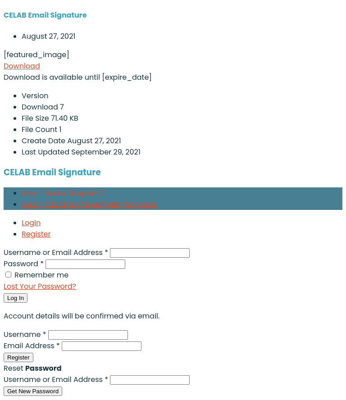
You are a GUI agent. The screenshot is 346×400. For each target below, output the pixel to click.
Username (26, 334)
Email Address (33, 346)
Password (25, 264)
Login (31, 223)
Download (22, 66)
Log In (15, 298)
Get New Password (33, 391)
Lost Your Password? (40, 286)
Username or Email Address (57, 252)
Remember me (41, 275)
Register (36, 234)
